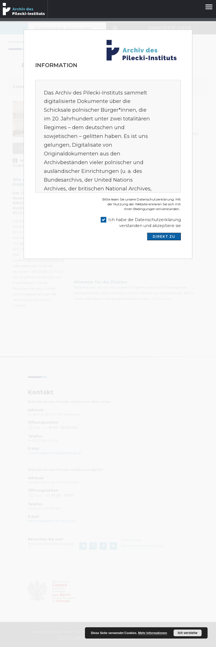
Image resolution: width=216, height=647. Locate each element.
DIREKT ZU (164, 236)
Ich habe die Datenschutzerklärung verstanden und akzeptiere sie (144, 222)
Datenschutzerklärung (155, 199)
